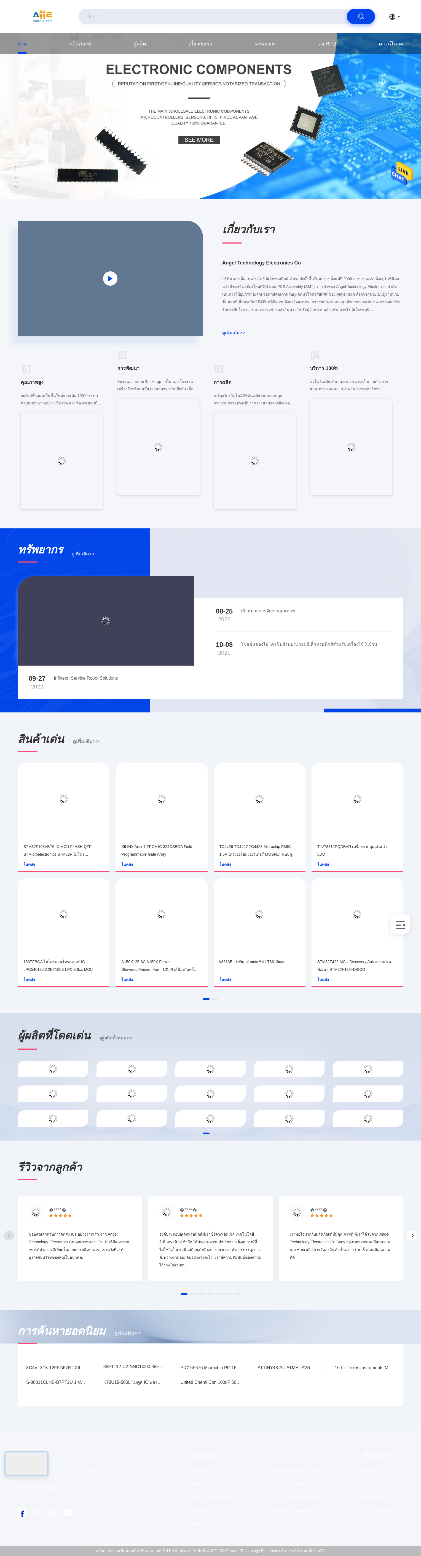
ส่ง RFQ (327, 44)
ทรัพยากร (265, 44)
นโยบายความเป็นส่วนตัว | (118, 1551)
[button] (206, 999)
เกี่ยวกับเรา (200, 44)
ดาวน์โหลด (391, 44)
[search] (361, 16)
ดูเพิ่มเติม (233, 332)
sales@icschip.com (44, 1487)
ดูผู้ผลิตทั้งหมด (115, 1038)
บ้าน (22, 44)
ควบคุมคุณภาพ (374, 1497)
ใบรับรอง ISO (372, 1484)
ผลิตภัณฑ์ (80, 44)
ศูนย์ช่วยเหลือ (372, 1524)
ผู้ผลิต (140, 44)
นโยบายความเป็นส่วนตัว (382, 1511)
